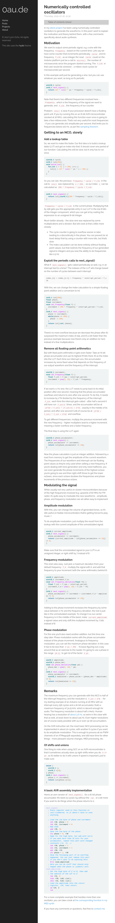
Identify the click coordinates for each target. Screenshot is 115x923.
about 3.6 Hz (76, 714)
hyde (21, 45)
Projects (6, 26)
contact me (99, 909)
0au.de (15, 9)
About (5, 30)
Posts (4, 23)
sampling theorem (89, 126)
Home (5, 20)
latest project (56, 28)
